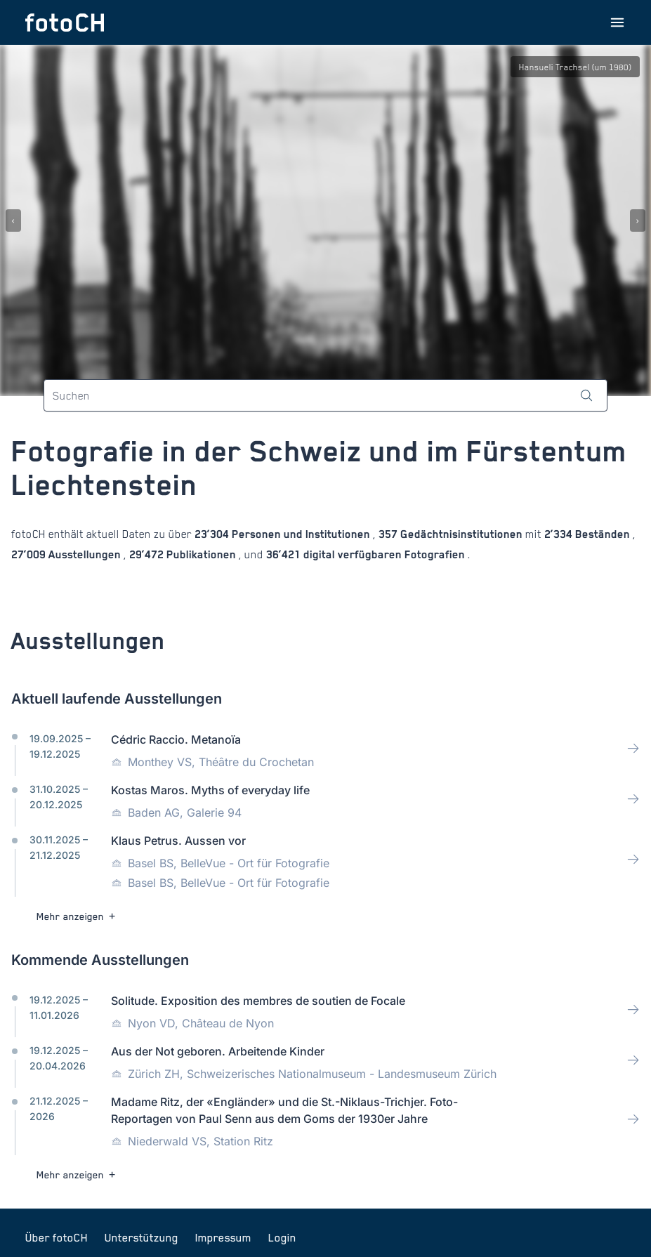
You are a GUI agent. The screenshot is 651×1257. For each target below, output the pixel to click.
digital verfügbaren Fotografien (384, 554)
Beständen (602, 534)
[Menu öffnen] (617, 22)
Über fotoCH (56, 1237)
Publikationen (201, 554)
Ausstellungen (85, 554)
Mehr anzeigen (78, 916)
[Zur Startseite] (64, 22)
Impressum (223, 1237)
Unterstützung (141, 1237)
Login (282, 1237)
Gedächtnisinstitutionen (461, 534)
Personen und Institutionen (301, 534)
